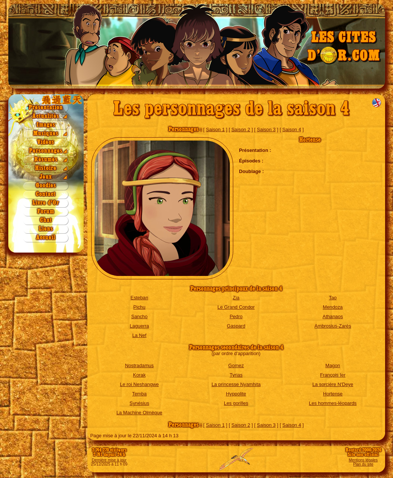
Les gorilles (236, 403)
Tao (333, 297)
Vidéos (45, 142)
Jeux (46, 177)
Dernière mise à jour (109, 460)
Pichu (139, 307)
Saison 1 (215, 129)
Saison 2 (240, 129)
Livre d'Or (45, 203)
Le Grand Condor (236, 307)
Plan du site (363, 464)
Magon (333, 365)
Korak (139, 375)
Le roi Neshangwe (139, 384)
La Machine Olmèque (139, 412)
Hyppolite (236, 394)
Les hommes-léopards (333, 403)
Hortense (333, 394)
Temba (139, 394)
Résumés (46, 159)
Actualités (45, 116)
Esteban (139, 297)
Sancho (139, 316)
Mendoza (333, 307)
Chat (46, 220)
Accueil (45, 238)
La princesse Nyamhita (235, 384)
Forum (45, 211)
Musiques (45, 133)
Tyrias (235, 375)
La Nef (139, 335)
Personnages (46, 151)
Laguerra (139, 326)
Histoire (46, 168)
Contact (46, 194)
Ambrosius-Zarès (332, 326)
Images (46, 125)
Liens (46, 229)
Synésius (139, 403)
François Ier (333, 375)
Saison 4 (291, 129)
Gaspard (236, 326)
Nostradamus (139, 365)
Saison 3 (266, 129)
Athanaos (333, 316)
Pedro (235, 316)
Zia (236, 297)
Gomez (236, 365)
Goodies (46, 185)
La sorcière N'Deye (332, 384)
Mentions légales (363, 460)
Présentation (46, 107)
